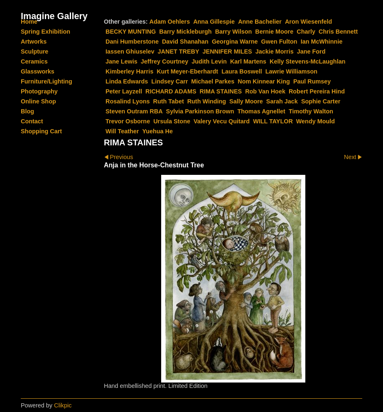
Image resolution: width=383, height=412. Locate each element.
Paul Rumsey (312, 81)
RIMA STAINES (221, 91)
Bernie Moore (274, 31)
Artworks (34, 41)
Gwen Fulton (279, 41)
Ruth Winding (206, 101)
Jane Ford (311, 51)
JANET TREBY (178, 51)
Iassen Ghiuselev (130, 51)
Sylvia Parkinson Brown (200, 111)
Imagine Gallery (54, 16)
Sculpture (34, 51)
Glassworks (37, 71)
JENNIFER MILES (227, 51)
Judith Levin (209, 61)
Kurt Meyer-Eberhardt (187, 71)
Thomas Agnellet (261, 111)
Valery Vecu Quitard (222, 121)
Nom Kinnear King (264, 81)
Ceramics (34, 61)
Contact (32, 121)
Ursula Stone (171, 121)
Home (29, 21)
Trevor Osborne (128, 121)
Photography (39, 91)
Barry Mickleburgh (185, 31)
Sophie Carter (320, 101)
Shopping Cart (41, 131)
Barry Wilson (233, 31)
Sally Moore (246, 101)
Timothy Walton (311, 111)
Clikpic (62, 405)
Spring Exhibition (45, 31)
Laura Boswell (241, 71)
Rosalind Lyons (128, 101)
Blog (27, 111)
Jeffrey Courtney (164, 61)
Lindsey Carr (169, 81)
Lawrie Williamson (291, 71)
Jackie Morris (274, 51)
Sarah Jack (282, 101)
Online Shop (38, 101)
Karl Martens (248, 61)
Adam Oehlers (170, 21)
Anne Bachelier (260, 21)
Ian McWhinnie (322, 41)
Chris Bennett (338, 31)
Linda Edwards (127, 81)
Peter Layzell (124, 91)
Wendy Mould (315, 121)
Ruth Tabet (168, 101)
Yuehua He (157, 131)
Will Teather (122, 131)
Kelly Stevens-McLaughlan (307, 61)
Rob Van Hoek (265, 91)
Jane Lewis (121, 61)
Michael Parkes (212, 81)
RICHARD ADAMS (170, 91)
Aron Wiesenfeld (308, 21)
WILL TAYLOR (273, 121)
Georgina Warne (235, 41)
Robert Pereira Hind (317, 91)
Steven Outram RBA (134, 111)
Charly (306, 31)
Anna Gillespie (214, 21)
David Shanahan (185, 41)
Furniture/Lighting (46, 81)
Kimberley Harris (129, 71)
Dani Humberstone (132, 41)
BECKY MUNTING (131, 31)
